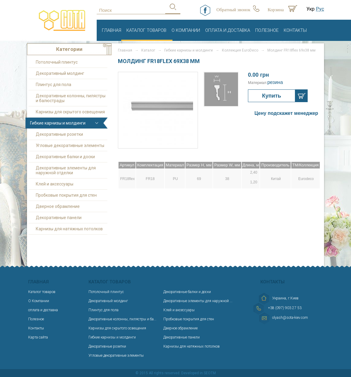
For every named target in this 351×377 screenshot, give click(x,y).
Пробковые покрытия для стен (66, 195)
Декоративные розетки (59, 134)
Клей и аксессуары (54, 184)
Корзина (276, 9)
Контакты (295, 30)
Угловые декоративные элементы (70, 145)
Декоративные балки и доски (65, 156)
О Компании (186, 30)
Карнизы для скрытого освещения (70, 111)
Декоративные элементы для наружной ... (197, 301)
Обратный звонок (233, 9)
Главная (111, 30)
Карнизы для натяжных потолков (69, 228)
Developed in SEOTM (198, 373)
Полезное (267, 30)
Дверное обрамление (58, 206)
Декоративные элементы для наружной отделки (66, 170)
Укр (310, 9)
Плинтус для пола (53, 84)
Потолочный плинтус (57, 62)
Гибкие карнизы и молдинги (57, 123)
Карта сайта (38, 337)
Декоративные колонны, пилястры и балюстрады (70, 98)
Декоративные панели (59, 217)
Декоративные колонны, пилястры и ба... (122, 319)
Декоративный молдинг (60, 73)
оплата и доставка (227, 30)
